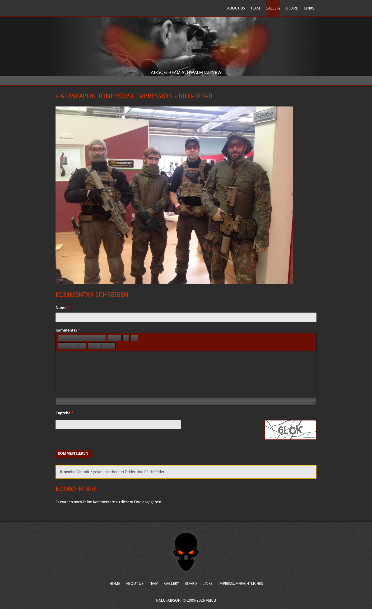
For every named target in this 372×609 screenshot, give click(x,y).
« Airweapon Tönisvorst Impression (114, 96)
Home (78, 8)
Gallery (273, 8)
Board (292, 8)
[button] (61, 338)
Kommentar (68, 330)
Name (63, 307)
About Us (236, 8)
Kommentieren (73, 453)
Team (255, 8)
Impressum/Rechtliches (240, 583)
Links (309, 8)
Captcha (65, 413)
